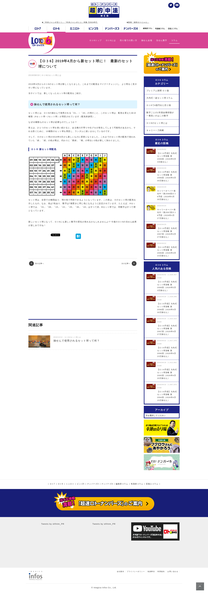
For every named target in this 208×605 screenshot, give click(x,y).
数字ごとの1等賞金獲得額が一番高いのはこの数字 (160, 114)
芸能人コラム (152, 484)
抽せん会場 (146, 40)
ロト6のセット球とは (156, 123)
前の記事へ (36, 263)
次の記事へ (129, 263)
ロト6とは (111, 40)
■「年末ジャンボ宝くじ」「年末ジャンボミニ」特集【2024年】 (70, 22)
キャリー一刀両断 (155, 130)
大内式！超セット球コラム (159, 98)
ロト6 (60, 484)
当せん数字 (161, 40)
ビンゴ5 (80, 484)
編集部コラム (122, 484)
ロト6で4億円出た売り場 (158, 105)
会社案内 (120, 571)
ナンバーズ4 (107, 484)
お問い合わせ (172, 571)
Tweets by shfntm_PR (52, 524)
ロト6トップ (95, 40)
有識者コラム (137, 484)
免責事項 (151, 571)
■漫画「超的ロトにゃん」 (138, 22)
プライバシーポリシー (136, 571)
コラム (174, 40)
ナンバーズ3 (93, 484)
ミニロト (70, 484)
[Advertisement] (82, 292)
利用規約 (161, 571)
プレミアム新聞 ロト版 (157, 90)
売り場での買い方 (128, 40)
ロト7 (52, 484)
